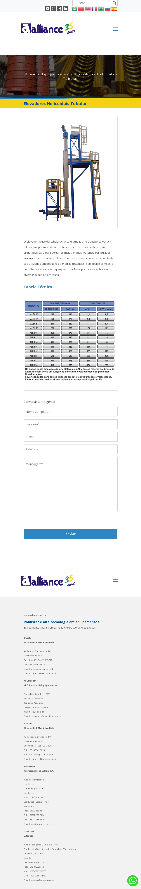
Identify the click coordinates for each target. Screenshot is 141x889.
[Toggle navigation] (115, 29)
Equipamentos (55, 74)
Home (30, 74)
